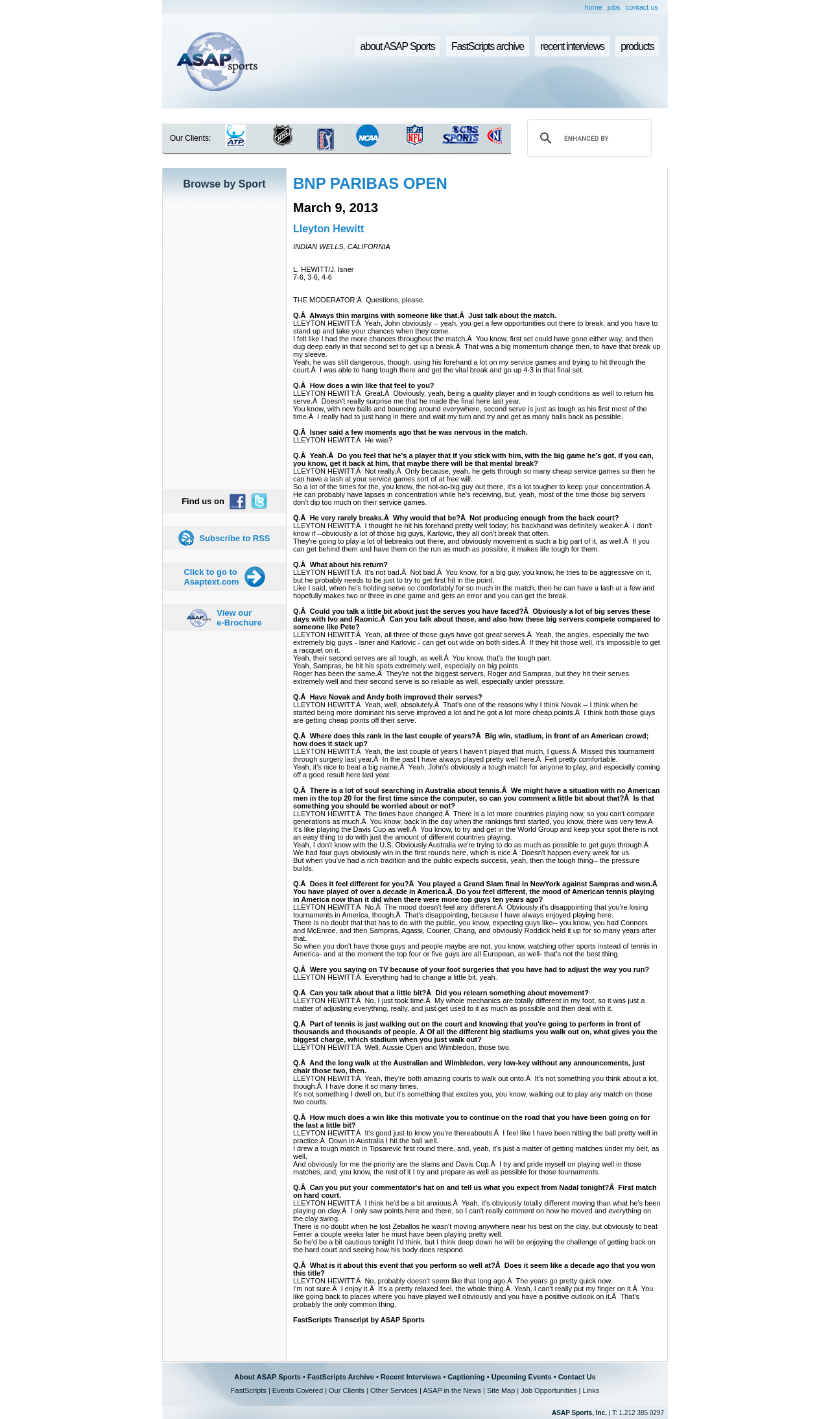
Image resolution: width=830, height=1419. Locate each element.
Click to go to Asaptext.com (211, 577)
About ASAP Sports (267, 1377)
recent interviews (572, 46)
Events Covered (297, 1390)
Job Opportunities (548, 1390)
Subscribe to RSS (234, 538)
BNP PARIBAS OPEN (370, 183)
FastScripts (249, 1390)
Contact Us (577, 1377)
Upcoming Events (522, 1377)
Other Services (394, 1390)
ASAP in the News (452, 1390)
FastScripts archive (487, 46)
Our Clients (346, 1390)
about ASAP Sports (398, 46)
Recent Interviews (411, 1377)
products (637, 46)
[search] (587, 138)
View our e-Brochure (239, 617)
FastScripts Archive (340, 1377)
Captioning (465, 1377)
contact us (642, 7)
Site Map (501, 1390)
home (593, 7)
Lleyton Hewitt (328, 228)
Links (590, 1390)
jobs (614, 7)
